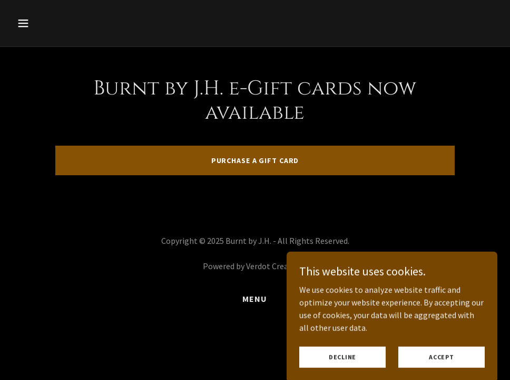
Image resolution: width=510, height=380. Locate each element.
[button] (49, 23)
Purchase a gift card (255, 160)
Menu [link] (254, 298)
